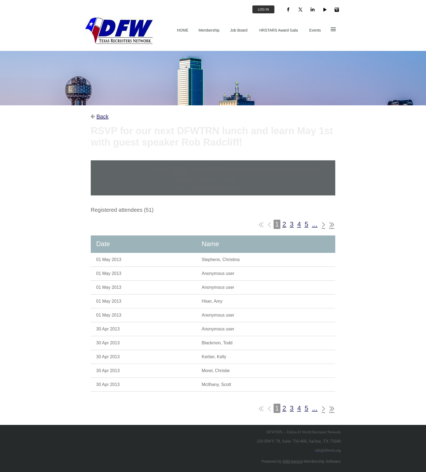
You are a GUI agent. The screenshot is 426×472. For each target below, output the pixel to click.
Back (102, 116)
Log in (263, 9)
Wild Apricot (293, 461)
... (315, 224)
